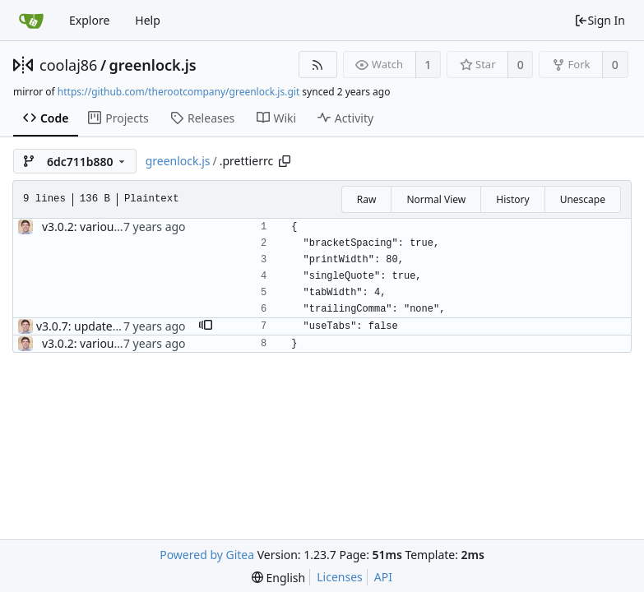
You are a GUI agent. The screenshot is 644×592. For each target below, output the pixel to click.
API (383, 577)
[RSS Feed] (318, 64)
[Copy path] (284, 161)
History (512, 199)
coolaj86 (68, 65)
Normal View (436, 199)
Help (147, 20)
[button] (205, 326)
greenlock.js (153, 65)
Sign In (599, 20)
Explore (89, 20)
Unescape (582, 199)
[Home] (31, 20)
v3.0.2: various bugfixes (105, 226)
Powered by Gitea (207, 554)
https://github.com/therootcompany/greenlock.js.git (178, 92)
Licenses (340, 577)
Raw (367, 199)
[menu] (278, 577)
